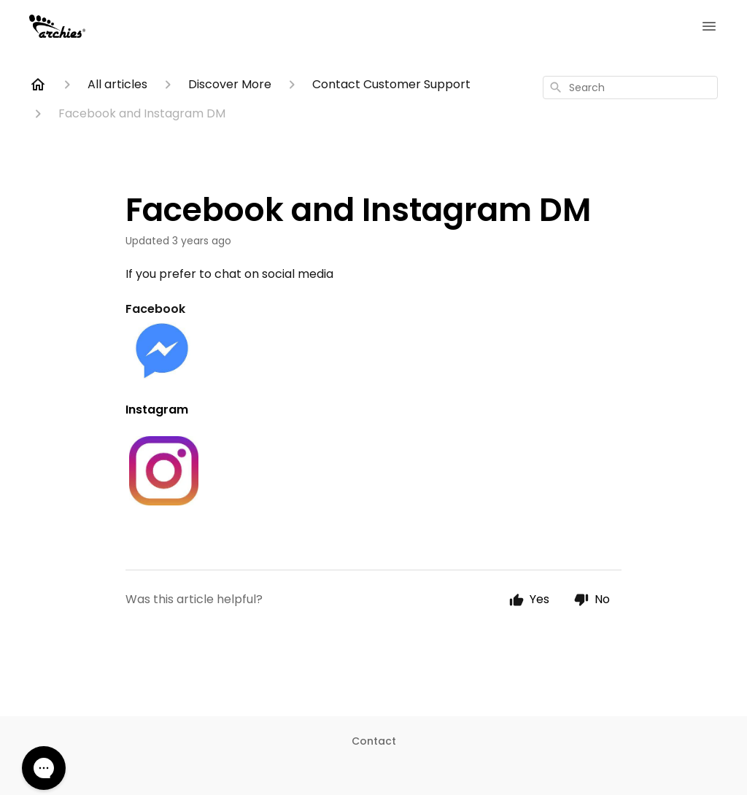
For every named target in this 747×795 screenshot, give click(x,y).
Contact (374, 741)
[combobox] (630, 87)
